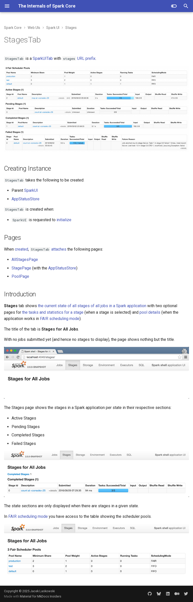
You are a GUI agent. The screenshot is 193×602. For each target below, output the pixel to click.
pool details (149, 312)
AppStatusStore (25, 199)
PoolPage (20, 276)
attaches (58, 249)
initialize (64, 219)
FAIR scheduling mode (59, 318)
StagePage (21, 268)
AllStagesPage (25, 259)
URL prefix (86, 58)
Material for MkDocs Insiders (40, 596)
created (21, 249)
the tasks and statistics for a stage (52, 312)
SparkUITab (43, 58)
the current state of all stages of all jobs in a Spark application (92, 305)
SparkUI (31, 190)
